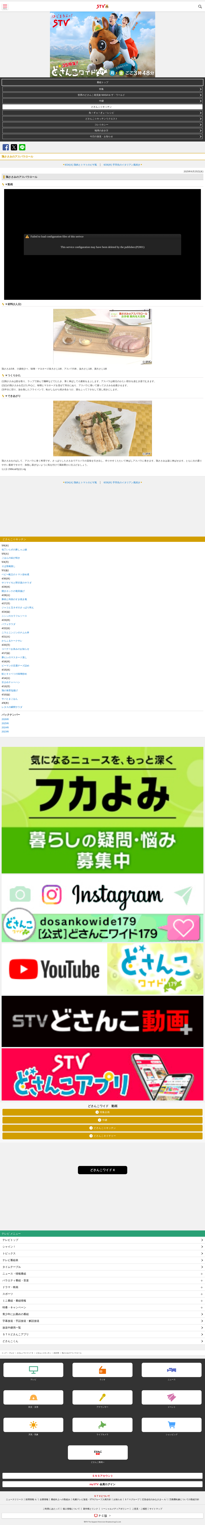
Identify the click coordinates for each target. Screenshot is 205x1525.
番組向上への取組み (60, 1499)
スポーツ (7, 1293)
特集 (101, 89)
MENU (5, 7)
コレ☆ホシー (101, 124)
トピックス (9, 1253)
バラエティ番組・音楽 (15, 1280)
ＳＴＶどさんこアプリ (15, 1334)
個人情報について (71, 1508)
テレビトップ (10, 1240)
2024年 (5, 727)
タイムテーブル (11, 1267)
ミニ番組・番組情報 (14, 1300)
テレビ (11, 1353)
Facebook (6, 147)
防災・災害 (33, 1407)
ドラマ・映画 (10, 1287)
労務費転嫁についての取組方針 (184, 1499)
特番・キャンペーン (14, 1307)
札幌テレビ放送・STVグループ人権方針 (92, 1499)
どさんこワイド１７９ (25, 1353)
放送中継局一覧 (11, 1327)
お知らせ (117, 1499)
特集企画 (105, 1112)
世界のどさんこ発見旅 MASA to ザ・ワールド (101, 95)
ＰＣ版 (102, 1515)
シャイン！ (9, 1246)
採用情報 (29, 1499)
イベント (172, 1407)
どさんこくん (10, 1341)
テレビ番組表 (10, 1260)
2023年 (5, 731)
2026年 (5, 719)
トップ (4, 1353)
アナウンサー (102, 1407)
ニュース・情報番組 (14, 1273)
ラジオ (102, 1379)
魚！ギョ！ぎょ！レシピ (101, 112)
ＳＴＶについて (102, 1496)
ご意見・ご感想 (139, 1508)
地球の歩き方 (101, 130)
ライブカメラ (102, 1434)
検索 (200, 7)
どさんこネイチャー (105, 1136)
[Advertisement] (102, 510)
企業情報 (44, 1499)
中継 (101, 101)
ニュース (172, 1379)
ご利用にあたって (51, 1508)
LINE (22, 147)
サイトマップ (155, 1508)
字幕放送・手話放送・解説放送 (20, 1320)
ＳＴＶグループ (132, 1499)
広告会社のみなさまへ (152, 1499)
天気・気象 (33, 1434)
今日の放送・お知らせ (101, 136)
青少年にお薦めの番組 (15, 1314)
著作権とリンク (90, 1508)
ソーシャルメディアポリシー (115, 1508)
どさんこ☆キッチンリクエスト (101, 118)
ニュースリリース (14, 1499)
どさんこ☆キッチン (101, 106)
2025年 (5, 723)
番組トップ (102, 82)
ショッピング (172, 1434)
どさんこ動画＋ (98, 1462)
